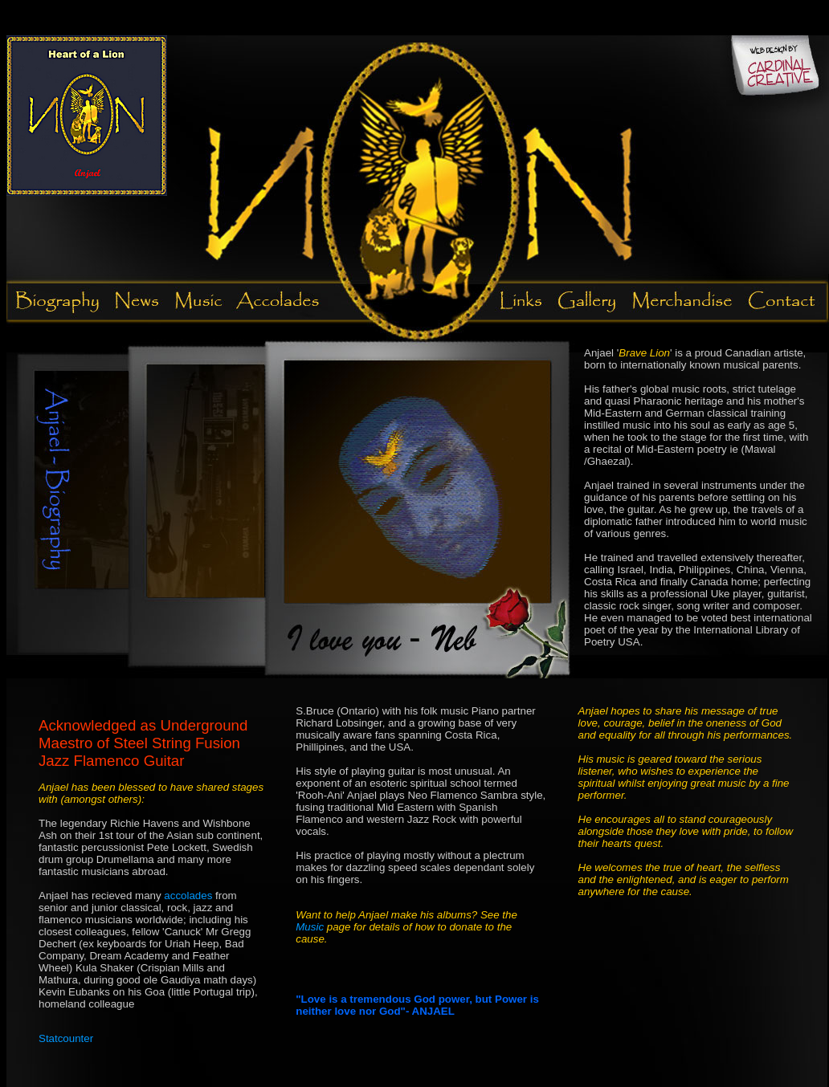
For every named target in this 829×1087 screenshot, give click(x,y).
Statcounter (66, 1038)
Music (311, 927)
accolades (188, 896)
